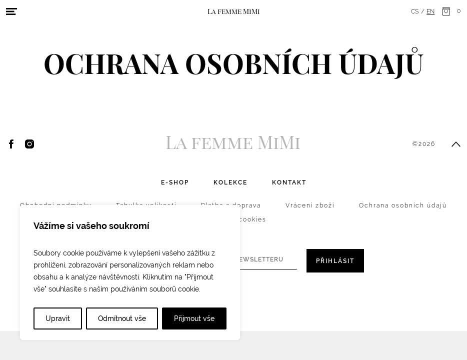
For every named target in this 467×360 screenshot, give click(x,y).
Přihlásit (335, 261)
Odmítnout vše (122, 318)
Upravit (58, 318)
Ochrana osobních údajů (403, 205)
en (430, 11)
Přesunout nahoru (456, 144)
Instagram (29, 144)
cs (414, 11)
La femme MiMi (234, 11)
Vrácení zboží (310, 205)
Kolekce (231, 182)
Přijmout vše (194, 318)
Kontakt (289, 182)
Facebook (11, 144)
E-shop (175, 182)
